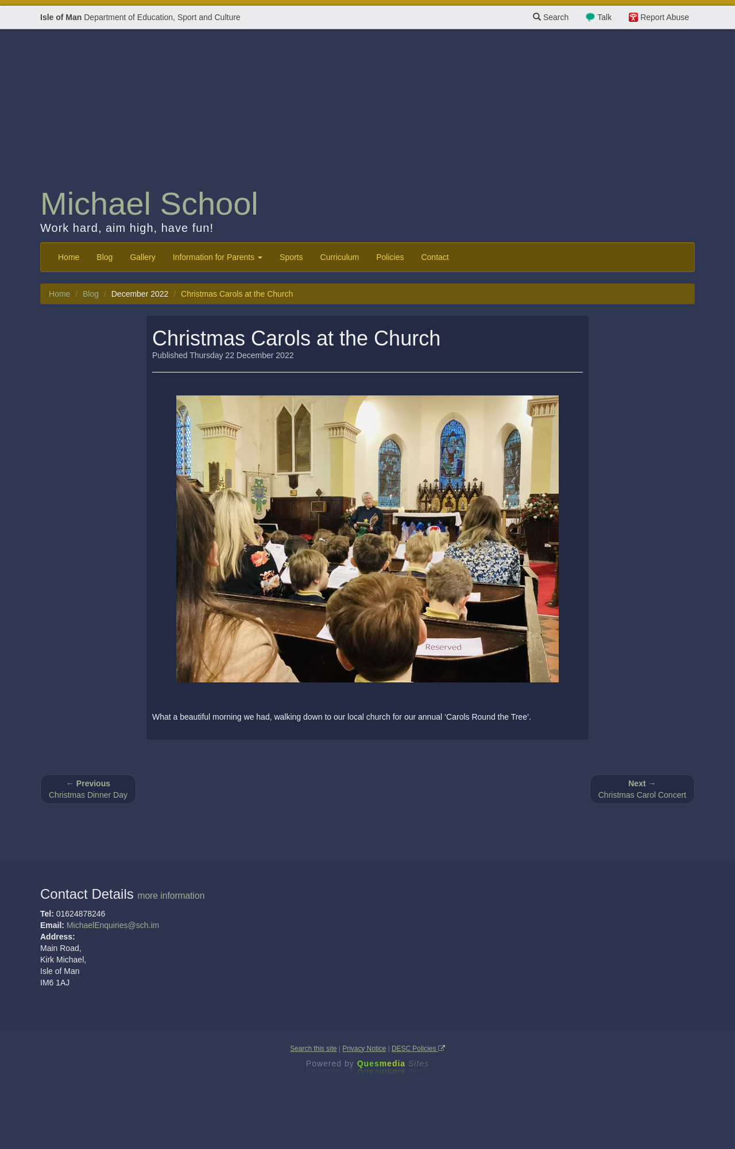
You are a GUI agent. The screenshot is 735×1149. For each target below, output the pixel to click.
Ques (393, 1063)
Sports (291, 257)
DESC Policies (418, 1049)
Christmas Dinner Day (88, 789)
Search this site (313, 1049)
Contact (434, 257)
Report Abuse (664, 17)
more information (170, 895)
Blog (104, 257)
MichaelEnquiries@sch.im (113, 925)
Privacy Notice (364, 1049)
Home (68, 257)
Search (550, 17)
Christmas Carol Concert (642, 789)
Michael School (149, 203)
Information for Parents (217, 257)
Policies (390, 257)
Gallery (142, 257)
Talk (604, 17)
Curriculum (339, 257)
